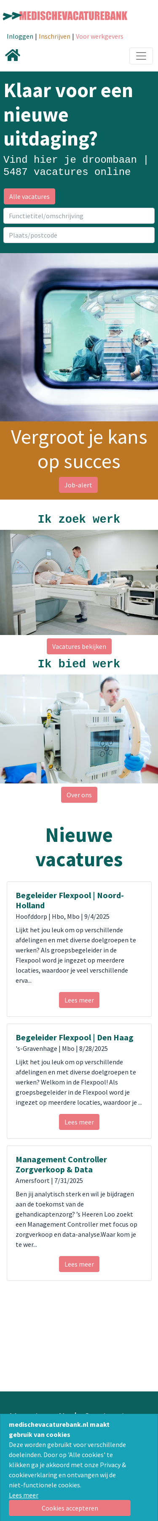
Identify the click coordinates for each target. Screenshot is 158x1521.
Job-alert (78, 485)
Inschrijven (54, 36)
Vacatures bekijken (79, 646)
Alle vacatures (29, 196)
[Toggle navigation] (141, 56)
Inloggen (20, 36)
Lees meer (23, 1495)
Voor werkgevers (99, 36)
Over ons (79, 795)
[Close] (70, 1508)
